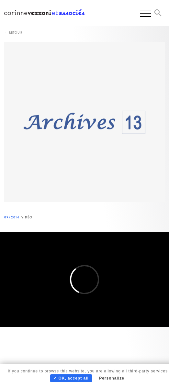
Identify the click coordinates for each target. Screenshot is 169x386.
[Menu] (145, 13)
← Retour (13, 32)
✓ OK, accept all (71, 378)
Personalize (111, 378)
